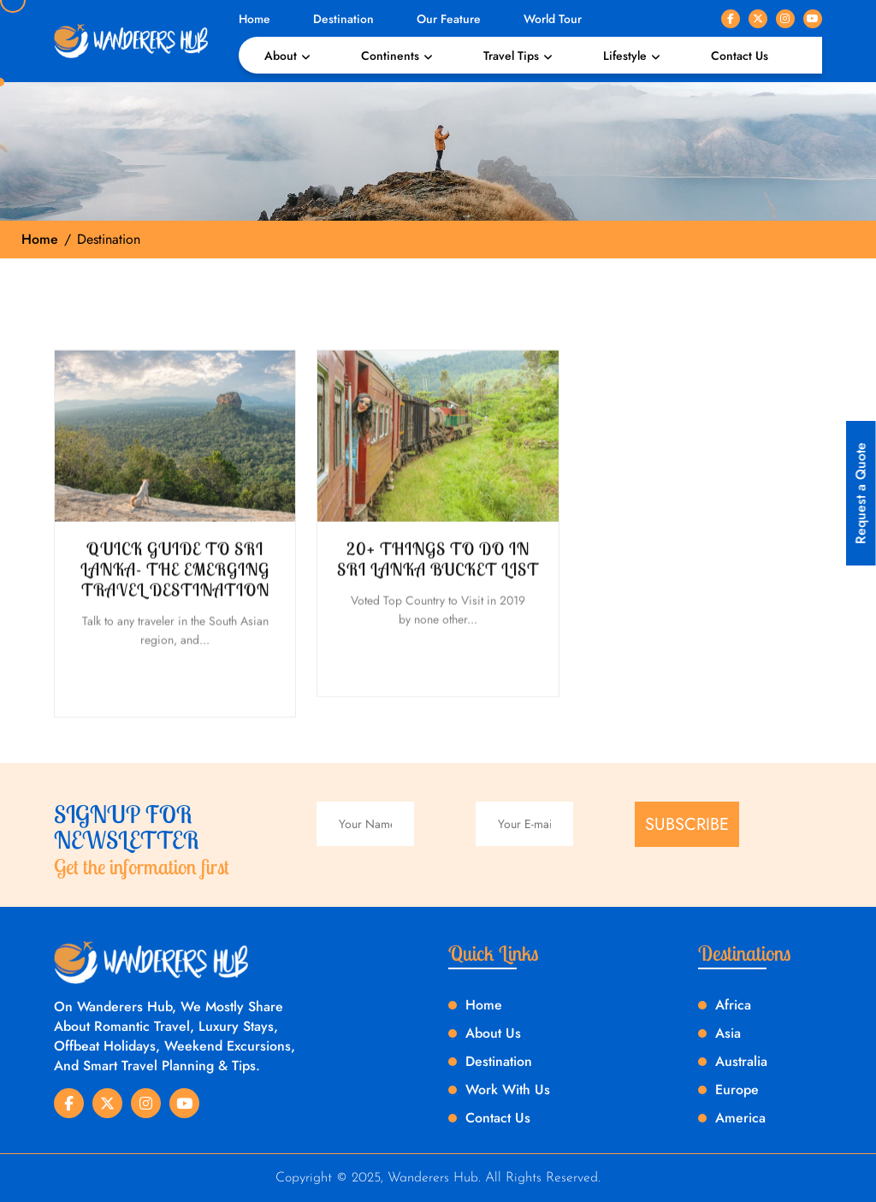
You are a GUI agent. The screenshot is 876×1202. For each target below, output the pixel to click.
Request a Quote (861, 493)
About (280, 55)
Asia (728, 1033)
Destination (343, 18)
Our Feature (449, 18)
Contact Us (739, 55)
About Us (493, 1033)
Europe (737, 1089)
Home (254, 18)
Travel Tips (511, 55)
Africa (733, 1005)
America (740, 1118)
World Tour (553, 18)
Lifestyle (625, 55)
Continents (390, 55)
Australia (741, 1061)
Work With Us (507, 1089)
